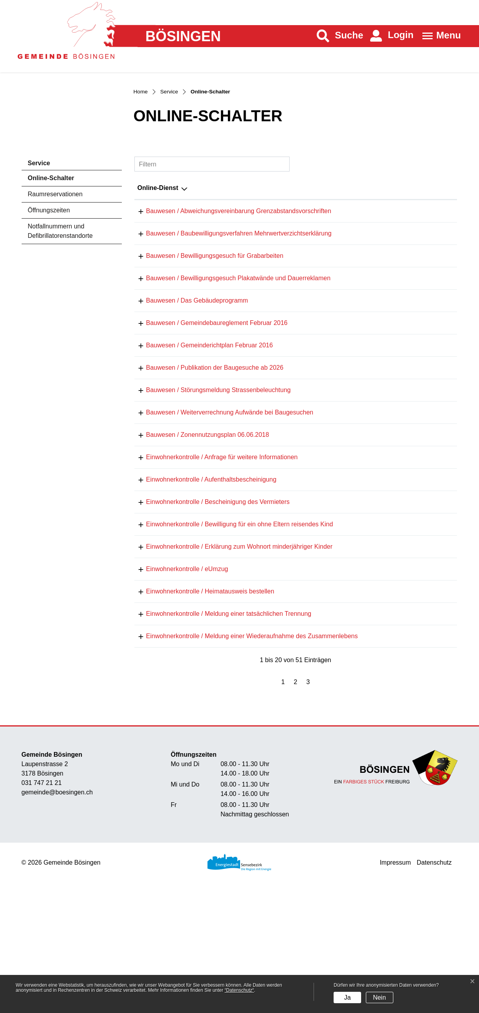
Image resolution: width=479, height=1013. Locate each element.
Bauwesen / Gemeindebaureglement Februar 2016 (208, 402)
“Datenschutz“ (239, 990)
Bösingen (183, 36)
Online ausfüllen (392, 482)
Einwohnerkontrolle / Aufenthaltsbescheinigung (203, 586)
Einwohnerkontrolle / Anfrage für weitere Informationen (213, 561)
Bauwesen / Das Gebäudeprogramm (189, 377)
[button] (340, 35)
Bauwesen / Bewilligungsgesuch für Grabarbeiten (206, 326)
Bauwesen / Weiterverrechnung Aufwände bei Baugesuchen (221, 510)
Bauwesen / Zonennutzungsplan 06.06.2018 (199, 536)
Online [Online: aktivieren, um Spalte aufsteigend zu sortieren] (378, 253)
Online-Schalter (51, 246)
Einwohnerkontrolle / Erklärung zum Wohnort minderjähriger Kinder (231, 661)
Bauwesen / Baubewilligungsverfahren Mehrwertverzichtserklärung (230, 301)
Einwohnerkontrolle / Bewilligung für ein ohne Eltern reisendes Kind (231, 636)
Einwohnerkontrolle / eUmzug (179, 686)
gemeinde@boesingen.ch (57, 920)
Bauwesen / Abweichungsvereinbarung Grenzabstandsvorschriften (230, 276)
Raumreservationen (55, 259)
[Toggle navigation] (439, 35)
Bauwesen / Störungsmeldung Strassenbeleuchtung (210, 477)
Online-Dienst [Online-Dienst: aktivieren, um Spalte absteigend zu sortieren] (158, 253)
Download (438, 277)
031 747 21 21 (42, 911)
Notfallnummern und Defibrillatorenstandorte (60, 296)
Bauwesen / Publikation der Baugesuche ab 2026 (206, 452)
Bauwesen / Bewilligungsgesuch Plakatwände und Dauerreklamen (230, 352)
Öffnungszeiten (49, 275)
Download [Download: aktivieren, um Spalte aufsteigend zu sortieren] (429, 253)
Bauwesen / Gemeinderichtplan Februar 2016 (201, 427)
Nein (379, 997)
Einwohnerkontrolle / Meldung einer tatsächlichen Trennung (220, 737)
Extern (438, 377)
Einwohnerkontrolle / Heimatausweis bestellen (202, 711)
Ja (347, 997)
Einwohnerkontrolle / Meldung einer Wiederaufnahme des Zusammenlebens (243, 762)
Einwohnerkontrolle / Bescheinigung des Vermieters (209, 611)
